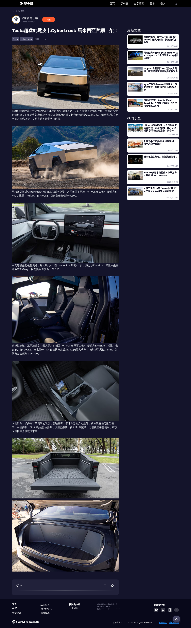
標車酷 (124, 3)
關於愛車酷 (74, 604)
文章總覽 (139, 3)
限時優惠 (45, 612)
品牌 (14, 608)
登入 (162, 3)
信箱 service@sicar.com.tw (108, 609)
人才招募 (73, 608)
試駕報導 (45, 604)
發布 (152, 3)
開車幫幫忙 (46, 608)
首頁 (112, 3)
